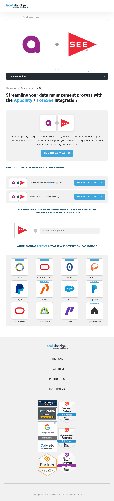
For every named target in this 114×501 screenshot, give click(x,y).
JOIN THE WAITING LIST (57, 153)
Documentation (17, 76)
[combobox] (69, 231)
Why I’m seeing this (31, 17)
